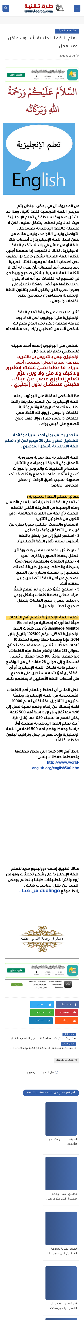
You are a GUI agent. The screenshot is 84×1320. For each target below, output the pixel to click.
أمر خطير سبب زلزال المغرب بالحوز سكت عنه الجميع (24, 1225)
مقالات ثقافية (67, 31)
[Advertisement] (41, 938)
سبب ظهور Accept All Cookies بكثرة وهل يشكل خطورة (23, 1280)
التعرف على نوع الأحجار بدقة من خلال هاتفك (62, 1279)
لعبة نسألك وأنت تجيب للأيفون (65, 1170)
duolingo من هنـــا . (39, 891)
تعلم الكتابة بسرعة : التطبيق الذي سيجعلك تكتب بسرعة (63, 1225)
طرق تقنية (25, 1308)
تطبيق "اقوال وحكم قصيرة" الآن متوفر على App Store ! (22, 1170)
